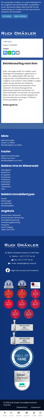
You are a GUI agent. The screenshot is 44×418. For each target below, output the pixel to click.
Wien (3, 189)
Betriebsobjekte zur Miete (11, 145)
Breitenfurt (5, 172)
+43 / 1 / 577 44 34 (27, 256)
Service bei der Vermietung (12, 217)
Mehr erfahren (20, 16)
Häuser (4, 198)
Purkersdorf (5, 182)
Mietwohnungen (7, 140)
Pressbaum (5, 179)
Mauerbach (6, 177)
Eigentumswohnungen (10, 156)
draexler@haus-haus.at (26, 263)
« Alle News (7, 41)
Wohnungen (6, 201)
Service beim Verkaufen (11, 215)
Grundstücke (6, 203)
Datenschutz (22, 407)
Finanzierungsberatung (10, 222)
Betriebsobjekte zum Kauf (11, 160)
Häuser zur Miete (8, 142)
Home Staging (7, 227)
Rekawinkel (5, 184)
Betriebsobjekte (7, 205)
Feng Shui (5, 225)
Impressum (35, 407)
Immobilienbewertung (10, 220)
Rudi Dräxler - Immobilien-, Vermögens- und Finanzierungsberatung (22, 33)
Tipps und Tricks (7, 229)
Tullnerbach (6, 186)
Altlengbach (6, 170)
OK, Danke (7, 16)
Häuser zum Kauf (8, 158)
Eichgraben (5, 175)
